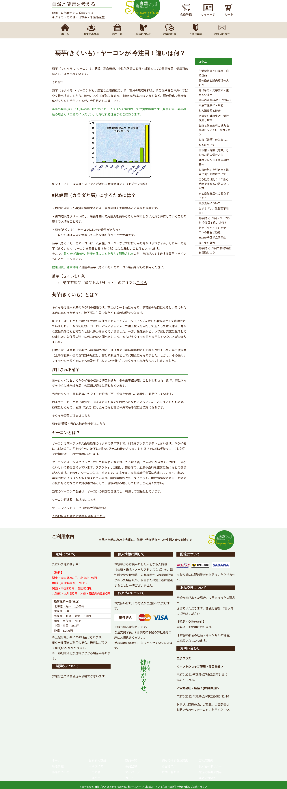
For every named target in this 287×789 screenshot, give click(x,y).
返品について (207, 778)
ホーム (56, 760)
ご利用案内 (205, 760)
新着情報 (58, 766)
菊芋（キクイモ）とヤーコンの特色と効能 (214, 230)
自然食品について (210, 203)
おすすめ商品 (97, 760)
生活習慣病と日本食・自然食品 (214, 73)
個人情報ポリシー (210, 766)
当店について (61, 772)
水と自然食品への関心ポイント (214, 195)
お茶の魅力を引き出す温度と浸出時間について (214, 172)
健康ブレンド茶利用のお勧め (214, 162)
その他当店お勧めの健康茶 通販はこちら (78, 516)
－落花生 (94, 778)
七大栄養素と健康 (210, 110)
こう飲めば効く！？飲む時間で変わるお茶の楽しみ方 (214, 183)
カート (129, 778)
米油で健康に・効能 (211, 105)
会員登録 (131, 766)
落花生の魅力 (207, 243)
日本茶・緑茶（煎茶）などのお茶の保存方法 (214, 152)
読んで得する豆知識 (175, 760)
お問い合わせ (170, 772)
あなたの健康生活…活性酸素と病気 (214, 118)
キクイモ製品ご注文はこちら (71, 415)
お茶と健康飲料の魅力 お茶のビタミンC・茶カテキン (215, 130)
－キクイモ (96, 766)
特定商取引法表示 (210, 772)
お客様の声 (169, 766)
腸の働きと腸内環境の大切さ (214, 83)
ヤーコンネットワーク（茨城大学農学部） (80, 508)
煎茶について (207, 145)
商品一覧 (131, 760)
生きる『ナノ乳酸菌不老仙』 (214, 210)
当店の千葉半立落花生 (212, 237)
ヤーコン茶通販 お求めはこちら (74, 499)
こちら (141, 282)
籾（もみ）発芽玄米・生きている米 (214, 92)
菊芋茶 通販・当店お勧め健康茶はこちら (78, 423)
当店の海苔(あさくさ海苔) (215, 100)
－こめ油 (94, 772)
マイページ (132, 772)
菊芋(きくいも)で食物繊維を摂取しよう (215, 250)
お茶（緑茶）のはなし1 (213, 139)
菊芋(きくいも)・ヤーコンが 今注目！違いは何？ (215, 220)
